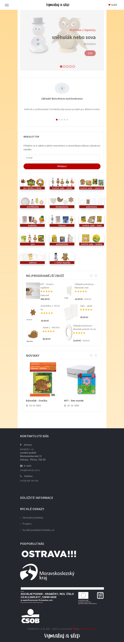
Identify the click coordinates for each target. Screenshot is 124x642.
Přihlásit (62, 166)
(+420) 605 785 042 (29, 480)
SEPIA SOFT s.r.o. (87, 628)
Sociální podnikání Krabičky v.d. (37, 530)
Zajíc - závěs (86, 305)
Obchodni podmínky (31, 517)
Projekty (26, 523)
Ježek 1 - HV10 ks (51, 327)
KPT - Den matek (74, 400)
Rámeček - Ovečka (36, 400)
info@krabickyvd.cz (30, 470)
